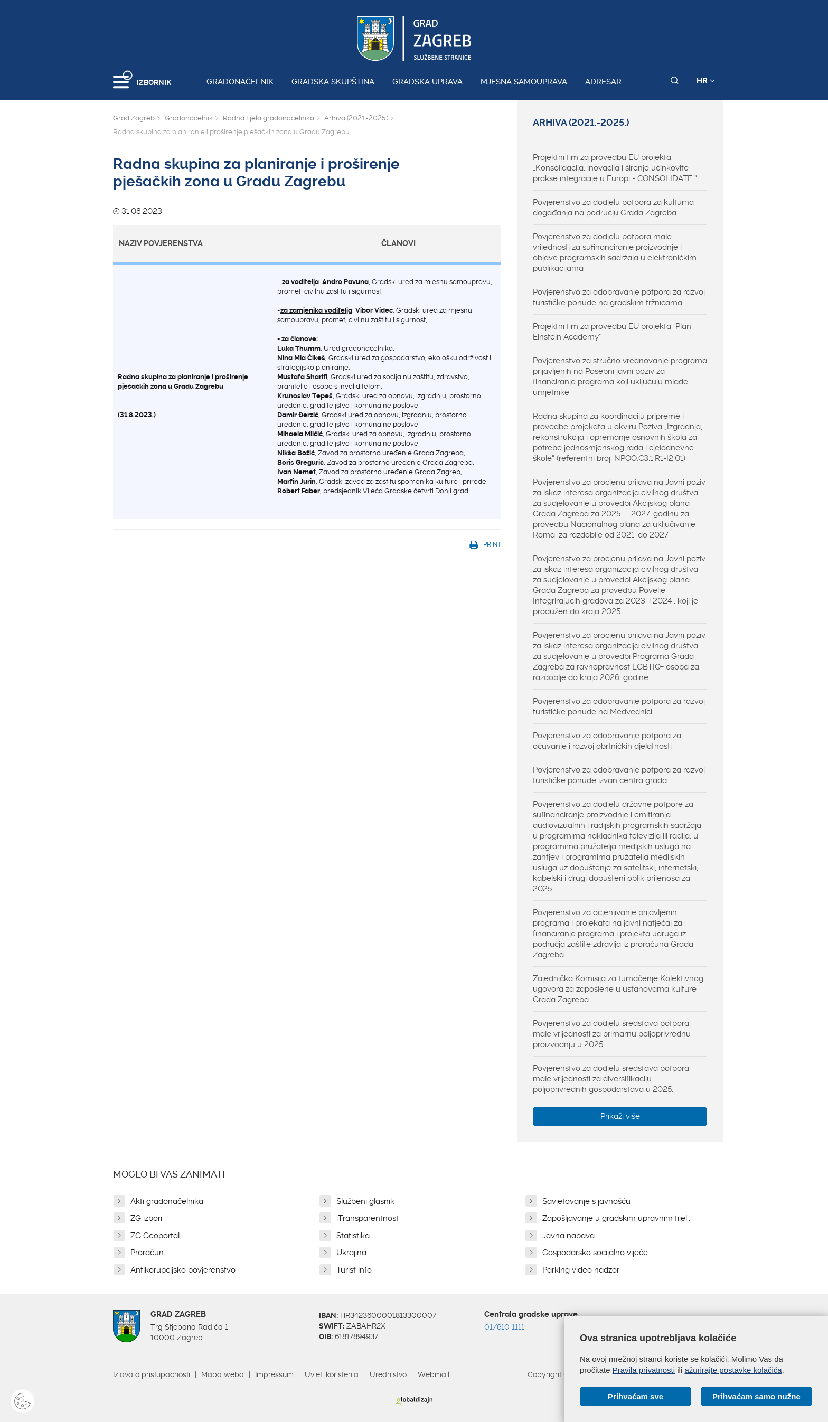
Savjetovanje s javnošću (586, 1201)
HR (706, 81)
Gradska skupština (332, 82)
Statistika (353, 1235)
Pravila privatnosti (644, 1370)
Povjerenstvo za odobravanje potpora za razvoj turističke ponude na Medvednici (619, 706)
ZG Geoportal (155, 1235)
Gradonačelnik (240, 82)
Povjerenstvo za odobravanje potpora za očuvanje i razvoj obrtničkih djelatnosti (607, 741)
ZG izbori (146, 1218)
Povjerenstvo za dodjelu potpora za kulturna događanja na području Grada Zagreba (613, 207)
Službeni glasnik (365, 1201)
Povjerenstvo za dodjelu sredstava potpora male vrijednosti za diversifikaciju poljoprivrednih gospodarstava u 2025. (611, 1078)
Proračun (147, 1252)
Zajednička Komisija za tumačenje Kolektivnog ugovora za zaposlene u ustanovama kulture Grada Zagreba (618, 989)
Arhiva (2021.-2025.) (356, 118)
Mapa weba (222, 1374)
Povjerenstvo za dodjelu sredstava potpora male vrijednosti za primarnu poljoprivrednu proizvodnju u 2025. (612, 1034)
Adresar (603, 82)
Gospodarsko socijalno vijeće (595, 1252)
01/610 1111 (504, 1327)
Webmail (433, 1374)
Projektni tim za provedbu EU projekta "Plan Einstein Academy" (612, 332)
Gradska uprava (427, 82)
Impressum (274, 1374)
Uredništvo (388, 1374)
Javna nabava (568, 1235)
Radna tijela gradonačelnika (268, 118)
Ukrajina (351, 1252)
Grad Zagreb (134, 118)
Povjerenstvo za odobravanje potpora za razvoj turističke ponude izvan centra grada (619, 775)
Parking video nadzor (580, 1270)
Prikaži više (620, 1116)
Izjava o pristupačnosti (151, 1374)
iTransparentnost (367, 1218)
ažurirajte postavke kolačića (733, 1370)
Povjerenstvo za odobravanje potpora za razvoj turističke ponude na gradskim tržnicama (619, 297)
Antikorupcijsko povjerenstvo (183, 1270)
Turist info (354, 1270)
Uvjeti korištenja (332, 1374)
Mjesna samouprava (524, 82)
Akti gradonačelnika (166, 1201)
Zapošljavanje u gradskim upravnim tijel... (617, 1218)
